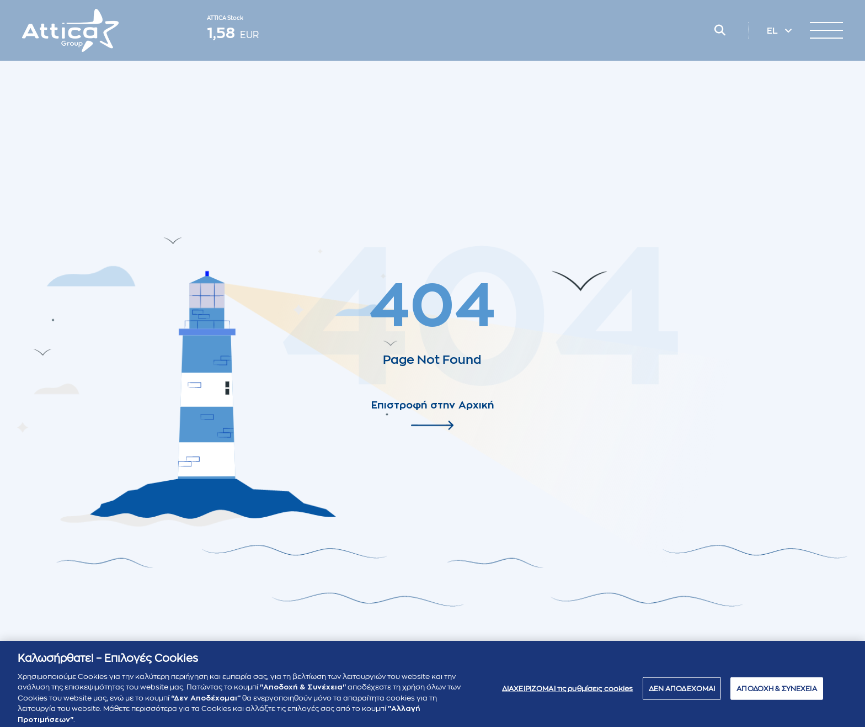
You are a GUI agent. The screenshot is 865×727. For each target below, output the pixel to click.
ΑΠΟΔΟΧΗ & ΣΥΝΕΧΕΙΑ (776, 694)
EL (773, 30)
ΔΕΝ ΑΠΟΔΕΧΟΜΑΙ (682, 694)
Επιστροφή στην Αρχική (432, 405)
